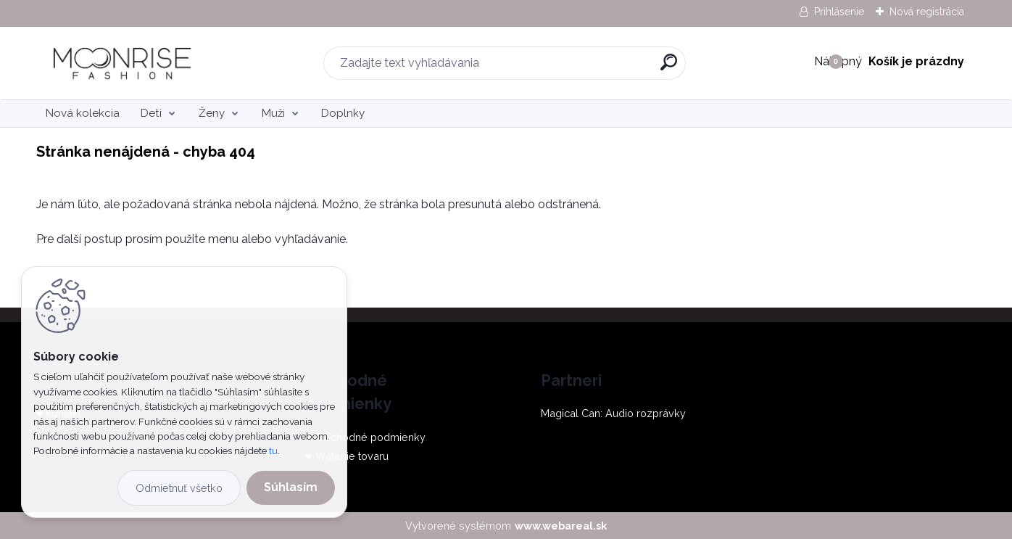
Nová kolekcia (83, 113)
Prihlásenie (839, 11)
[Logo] (125, 63)
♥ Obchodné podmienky (366, 437)
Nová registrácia (926, 11)
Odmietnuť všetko (179, 488)
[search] (668, 68)
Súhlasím (291, 487)
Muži (273, 113)
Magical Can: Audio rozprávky (613, 413)
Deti (151, 113)
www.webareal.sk (561, 525)
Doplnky (343, 113)
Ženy (212, 113)
